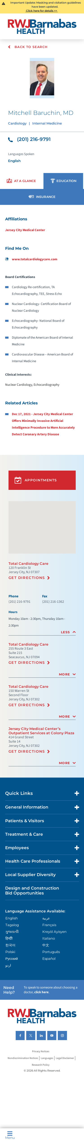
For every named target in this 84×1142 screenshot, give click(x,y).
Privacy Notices (40, 1051)
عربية (46, 918)
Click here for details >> (41, 10)
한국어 (10, 945)
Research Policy (41, 1065)
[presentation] (21, 181)
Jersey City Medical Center (25, 230)
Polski (10, 952)
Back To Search (28, 47)
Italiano (48, 938)
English (11, 918)
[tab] (42, 632)
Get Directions (27, 578)
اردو (8, 965)
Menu (10, 1135)
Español (49, 958)
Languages (47, 1058)
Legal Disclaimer (65, 1058)
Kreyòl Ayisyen (54, 931)
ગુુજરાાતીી (12, 931)
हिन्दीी (9, 938)
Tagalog (12, 925)
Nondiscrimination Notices (23, 1058)
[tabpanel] (42, 326)
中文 (45, 945)
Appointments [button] (36, 480)
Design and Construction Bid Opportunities (32, 891)
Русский (11, 958)
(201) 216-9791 (29, 139)
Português (51, 952)
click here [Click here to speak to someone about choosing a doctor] (41, 992)
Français (49, 925)
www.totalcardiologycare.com (31, 259)
